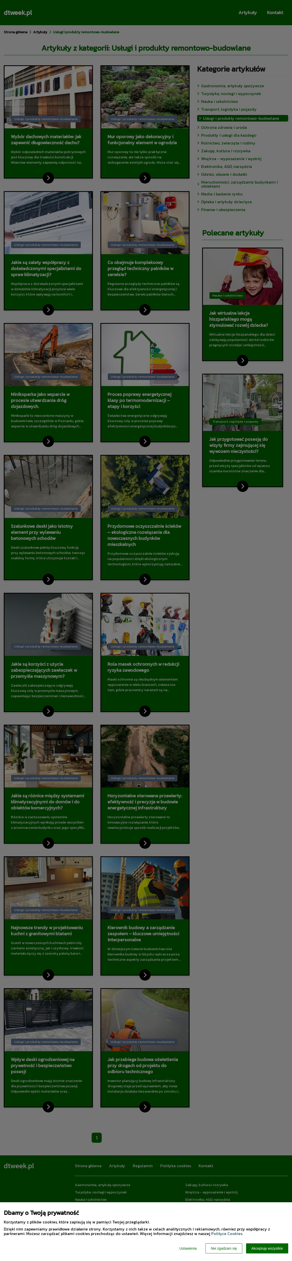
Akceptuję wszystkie (267, 1248)
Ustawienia (188, 1248)
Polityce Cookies (226, 1233)
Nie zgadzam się (224, 1248)
